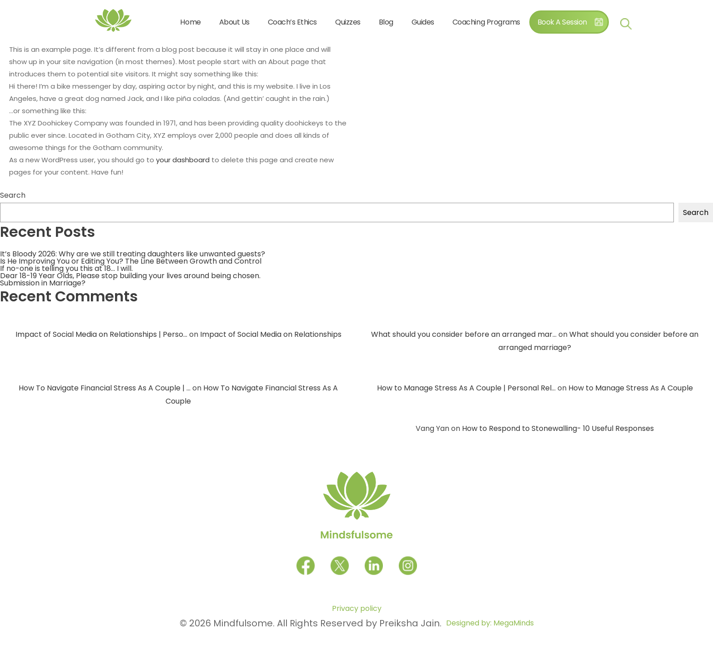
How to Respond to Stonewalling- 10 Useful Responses (558, 428)
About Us (234, 22)
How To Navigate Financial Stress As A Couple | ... (105, 388)
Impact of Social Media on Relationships (270, 334)
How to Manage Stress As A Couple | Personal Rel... (466, 388)
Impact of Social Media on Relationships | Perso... (101, 334)
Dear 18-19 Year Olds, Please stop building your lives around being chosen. (130, 275)
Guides (423, 22)
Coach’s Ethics (292, 22)
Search (12, 195)
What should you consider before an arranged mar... (464, 334)
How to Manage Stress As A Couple (630, 388)
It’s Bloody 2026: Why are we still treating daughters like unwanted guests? (132, 254)
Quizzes (348, 22)
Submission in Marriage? (42, 283)
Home (190, 22)
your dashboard (183, 160)
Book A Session (562, 22)
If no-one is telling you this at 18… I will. (66, 268)
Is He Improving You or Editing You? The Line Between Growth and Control (130, 261)
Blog (386, 22)
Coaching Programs (486, 22)
